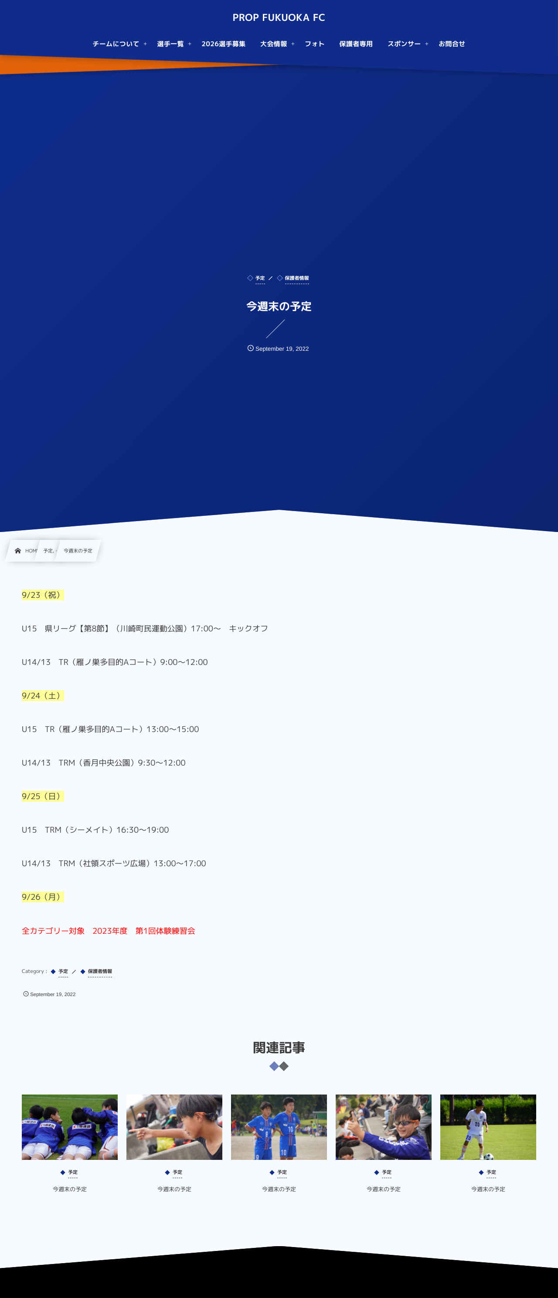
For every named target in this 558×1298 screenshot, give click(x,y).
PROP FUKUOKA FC (278, 18)
